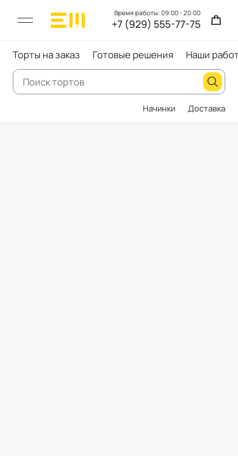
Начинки (159, 108)
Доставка (206, 108)
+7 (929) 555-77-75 (156, 25)
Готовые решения (133, 54)
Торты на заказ (46, 54)
